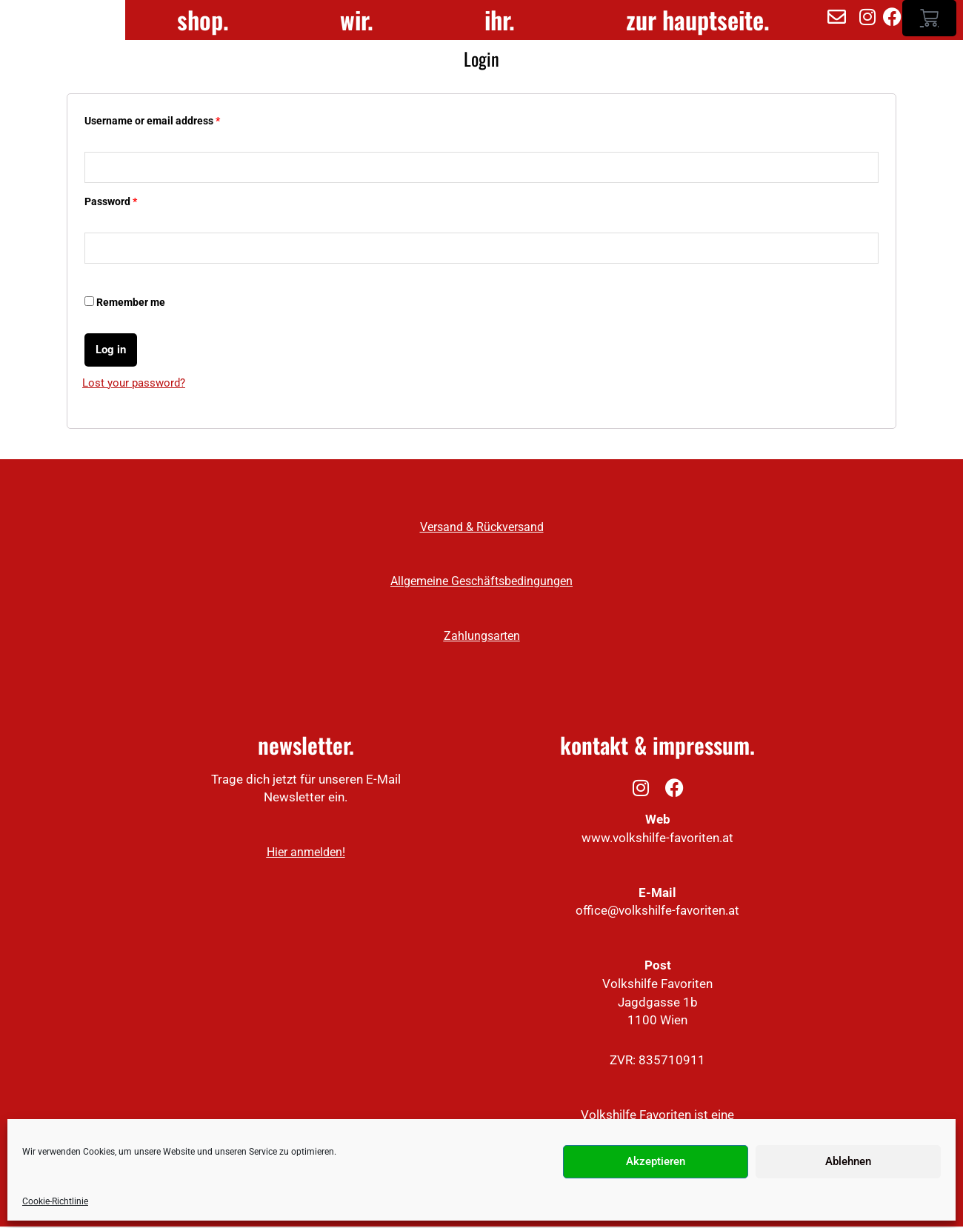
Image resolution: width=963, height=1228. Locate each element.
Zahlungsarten (481, 637)
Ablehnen (848, 1161)
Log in (111, 351)
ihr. (499, 21)
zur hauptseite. (698, 21)
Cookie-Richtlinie (55, 1201)
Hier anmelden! (305, 854)
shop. (203, 21)
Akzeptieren (655, 1161)
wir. (356, 21)
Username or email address (152, 121)
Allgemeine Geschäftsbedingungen (481, 583)
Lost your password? (133, 384)
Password (110, 203)
